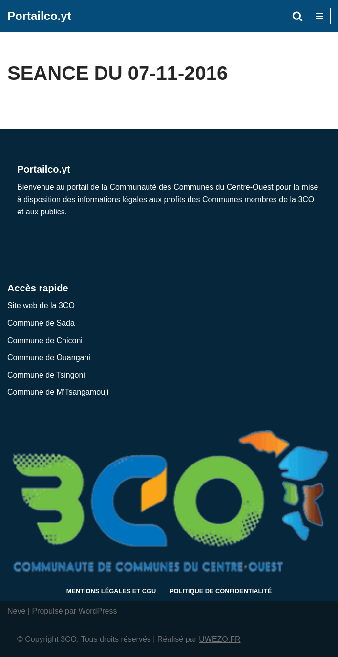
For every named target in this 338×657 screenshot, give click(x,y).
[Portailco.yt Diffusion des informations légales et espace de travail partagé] (39, 16)
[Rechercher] (297, 16)
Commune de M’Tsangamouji (57, 392)
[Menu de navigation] (319, 16)
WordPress (98, 611)
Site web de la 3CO (41, 305)
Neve (16, 611)
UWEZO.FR (219, 639)
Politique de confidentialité (220, 591)
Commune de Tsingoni (46, 375)
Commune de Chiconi (45, 340)
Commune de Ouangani (48, 357)
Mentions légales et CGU (111, 591)
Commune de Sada (41, 323)
